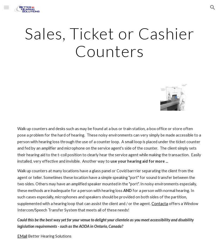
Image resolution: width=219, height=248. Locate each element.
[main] (109, 42)
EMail (22, 236)
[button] (6, 7)
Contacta (160, 203)
